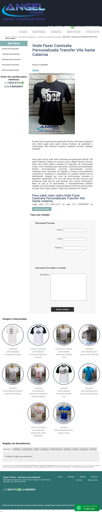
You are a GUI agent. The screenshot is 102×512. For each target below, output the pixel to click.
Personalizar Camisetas (10, 65)
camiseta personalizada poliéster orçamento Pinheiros (12, 391)
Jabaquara (44, 449)
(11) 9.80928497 (87, 27)
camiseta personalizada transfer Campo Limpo (64, 430)
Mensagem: (63, 287)
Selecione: (7, 449)
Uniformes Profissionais (10, 70)
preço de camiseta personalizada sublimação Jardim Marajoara (38, 431)
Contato (92, 31)
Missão (56, 31)
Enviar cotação (62, 309)
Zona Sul (93, 449)
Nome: (72, 230)
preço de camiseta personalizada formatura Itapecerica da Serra (38, 353)
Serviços (74, 31)
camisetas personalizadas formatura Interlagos (12, 352)
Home (23, 31)
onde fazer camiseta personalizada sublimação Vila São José (63, 353)
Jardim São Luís (56, 449)
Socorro (75, 449)
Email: (72, 239)
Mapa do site (93, 480)
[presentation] (51, 259)
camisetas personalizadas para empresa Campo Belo (89, 391)
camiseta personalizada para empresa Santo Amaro (89, 352)
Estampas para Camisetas (11, 59)
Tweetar (35, 70)
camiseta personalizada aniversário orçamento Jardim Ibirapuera (38, 392)
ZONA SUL (16, 449)
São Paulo (84, 449)
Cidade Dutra (27, 449)
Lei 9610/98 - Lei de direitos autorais (83, 467)
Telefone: (71, 248)
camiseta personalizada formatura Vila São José (63, 392)
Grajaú (36, 449)
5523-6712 (63, 27)
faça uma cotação (41, 209)
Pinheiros (67, 449)
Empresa (39, 31)
